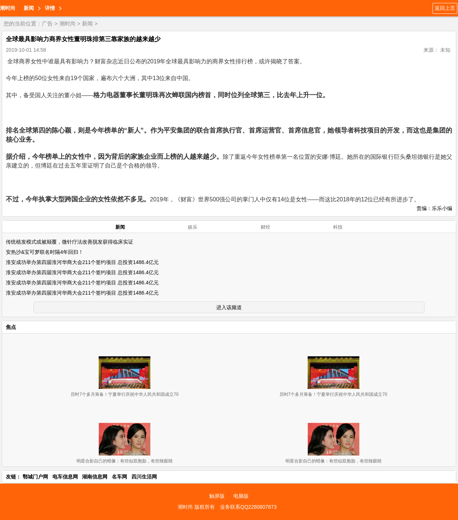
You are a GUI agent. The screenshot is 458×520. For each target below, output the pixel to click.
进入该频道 (229, 307)
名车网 (119, 477)
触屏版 (217, 496)
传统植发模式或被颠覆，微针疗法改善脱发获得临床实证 (69, 242)
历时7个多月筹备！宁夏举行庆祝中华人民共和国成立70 (124, 394)
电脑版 (241, 496)
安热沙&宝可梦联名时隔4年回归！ (44, 252)
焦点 (11, 327)
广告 (47, 23)
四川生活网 (144, 477)
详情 (50, 8)
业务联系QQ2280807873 (248, 507)
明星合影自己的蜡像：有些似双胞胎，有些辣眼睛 (124, 461)
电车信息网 (65, 477)
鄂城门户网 (35, 477)
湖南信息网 (94, 477)
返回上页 (445, 8)
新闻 (29, 8)
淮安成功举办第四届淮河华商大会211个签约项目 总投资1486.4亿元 (82, 262)
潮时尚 (7, 8)
